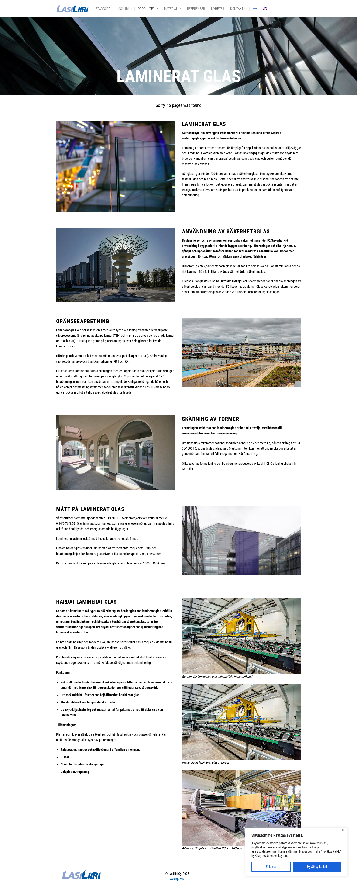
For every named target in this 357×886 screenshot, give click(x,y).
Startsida (103, 9)
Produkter (148, 9)
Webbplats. (177, 879)
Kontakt (238, 9)
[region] (296, 852)
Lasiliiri (124, 9)
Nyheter (217, 9)
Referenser (196, 9)
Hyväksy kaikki (317, 867)
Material (172, 9)
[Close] (343, 830)
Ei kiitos (271, 867)
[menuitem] (255, 9)
